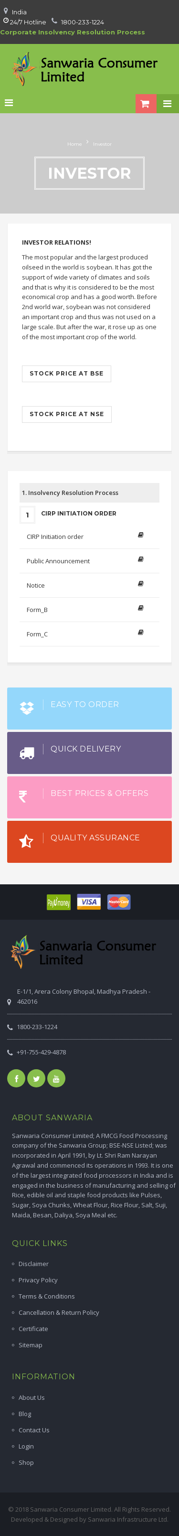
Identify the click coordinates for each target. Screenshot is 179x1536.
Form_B (37, 609)
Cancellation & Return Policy (59, 1312)
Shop (26, 1462)
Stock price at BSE (67, 373)
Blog (25, 1413)
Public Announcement (58, 561)
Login (26, 1446)
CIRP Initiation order (55, 536)
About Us (32, 1397)
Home (74, 144)
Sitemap (30, 1345)
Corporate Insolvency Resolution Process (72, 32)
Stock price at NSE (67, 414)
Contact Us (34, 1430)
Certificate (33, 1328)
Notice (36, 585)
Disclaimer (34, 1263)
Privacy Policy (38, 1280)
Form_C (37, 634)
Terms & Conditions (47, 1296)
